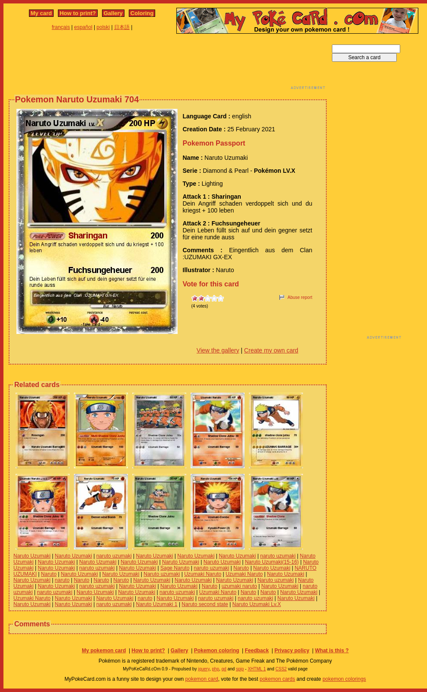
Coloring (142, 13)
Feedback (256, 651)
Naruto (241, 568)
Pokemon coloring (216, 651)
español (83, 27)
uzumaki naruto (239, 586)
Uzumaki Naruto (202, 574)
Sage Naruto (174, 568)
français (61, 27)
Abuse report (299, 297)
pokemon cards (277, 679)
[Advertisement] (167, 63)
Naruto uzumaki (161, 574)
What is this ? (332, 651)
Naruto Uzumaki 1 (157, 604)
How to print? (78, 13)
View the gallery (218, 350)
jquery (204, 669)
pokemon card (201, 679)
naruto (62, 580)
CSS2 (281, 669)
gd (224, 669)
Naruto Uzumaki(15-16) (272, 562)
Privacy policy (291, 651)
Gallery (113, 13)
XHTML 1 (257, 669)
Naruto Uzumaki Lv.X (257, 604)
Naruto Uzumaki (32, 556)
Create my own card (271, 350)
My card (41, 13)
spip (240, 669)
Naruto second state (205, 604)
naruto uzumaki (114, 556)
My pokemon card (104, 651)
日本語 (122, 27)
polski (103, 27)
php (215, 669)
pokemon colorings (344, 679)
